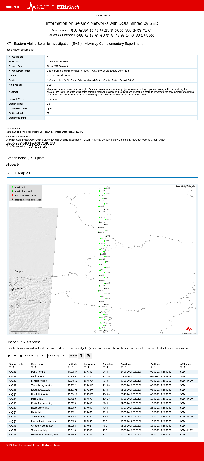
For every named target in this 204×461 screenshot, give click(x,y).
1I (77, 30)
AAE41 (12, 371)
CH (73, 30)
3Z (81, 34)
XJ (129, 30)
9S (111, 30)
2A (77, 34)
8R (96, 30)
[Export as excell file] (81, 356)
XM (107, 34)
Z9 (137, 34)
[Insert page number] (44, 356)
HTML (31, 146)
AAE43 (12, 381)
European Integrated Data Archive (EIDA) (61, 131)
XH (102, 34)
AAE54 (12, 430)
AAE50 (12, 412)
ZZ (149, 30)
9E (106, 30)
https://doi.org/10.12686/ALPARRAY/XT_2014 (30, 143)
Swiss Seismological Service (26, 445)
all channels (12, 164)
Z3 (132, 34)
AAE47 (12, 399)
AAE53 (12, 425)
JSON (38, 146)
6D (91, 34)
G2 (121, 30)
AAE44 (12, 385)
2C (86, 34)
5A (86, 30)
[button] (12, 6)
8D (91, 30)
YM (122, 34)
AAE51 (12, 416)
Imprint (57, 445)
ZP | (147, 34)
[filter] (13, 366)
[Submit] (73, 356)
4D (81, 30)
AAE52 (12, 421)
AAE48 (12, 403)
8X (101, 30)
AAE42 (12, 376)
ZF (142, 34)
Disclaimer (47, 445)
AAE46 (12, 394)
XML (44, 146)
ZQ (152, 34)
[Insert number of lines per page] (65, 356)
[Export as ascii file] (88, 356)
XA (97, 34)
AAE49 (12, 407)
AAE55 (12, 434)
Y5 (127, 34)
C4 (116, 30)
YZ (145, 30)
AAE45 (12, 389)
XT (112, 34)
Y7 (139, 30)
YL (117, 34)
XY (134, 30)
